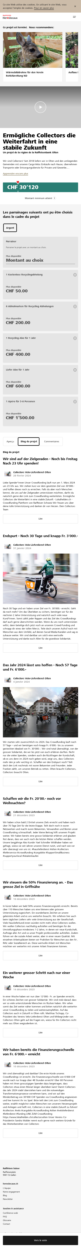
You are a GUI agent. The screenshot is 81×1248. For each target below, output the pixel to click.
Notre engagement (11, 1192)
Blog (5, 1195)
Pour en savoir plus (44, 8)
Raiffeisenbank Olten (46, 152)
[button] (74, 17)
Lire (41, 518)
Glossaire (7, 1220)
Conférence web (10, 1213)
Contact (6, 1224)
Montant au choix (24, 260)
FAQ (5, 1216)
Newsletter (8, 1199)
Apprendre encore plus (15, 173)
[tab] (10, 227)
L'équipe (6, 1188)
